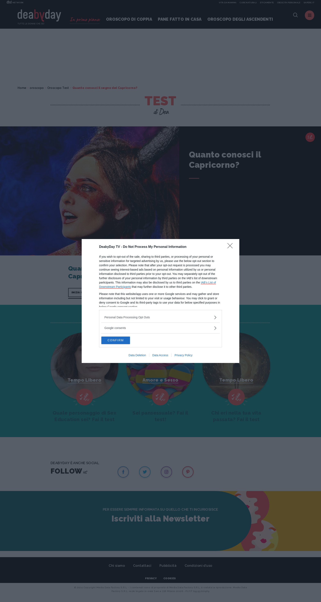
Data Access (160, 355)
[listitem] (160, 317)
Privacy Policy (183, 355)
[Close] (231, 247)
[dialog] (160, 301)
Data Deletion (137, 355)
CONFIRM (121, 340)
